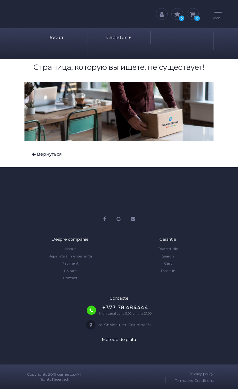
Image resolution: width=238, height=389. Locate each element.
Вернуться (47, 154)
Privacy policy (201, 373)
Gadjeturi (118, 37)
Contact (70, 277)
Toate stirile (168, 248)
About (70, 248)
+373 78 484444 (125, 308)
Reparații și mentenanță (70, 256)
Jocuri (56, 37)
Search (168, 256)
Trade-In (168, 270)
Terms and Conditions (194, 380)
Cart (168, 263)
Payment (70, 263)
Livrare (70, 270)
